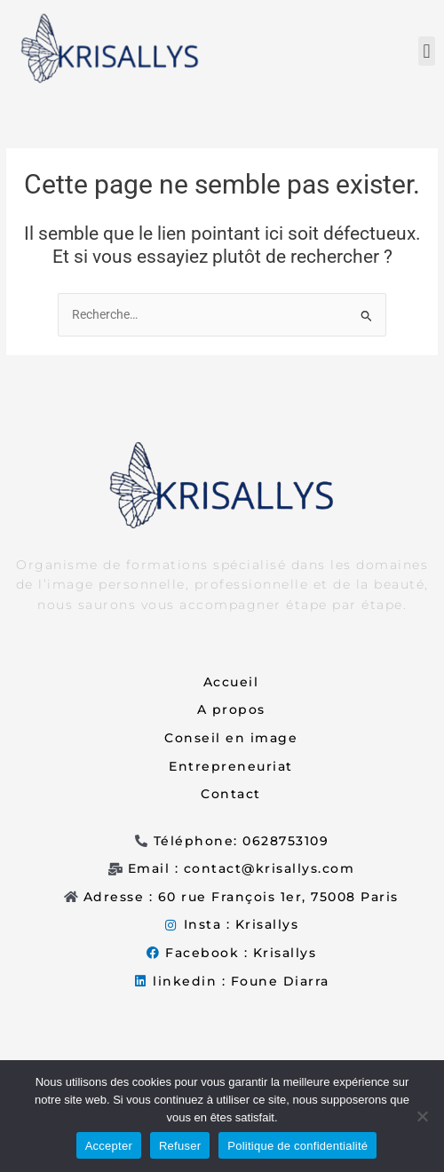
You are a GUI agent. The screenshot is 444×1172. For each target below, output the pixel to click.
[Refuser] (422, 1116)
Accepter (108, 1145)
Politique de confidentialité (297, 1145)
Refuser (180, 1145)
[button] (426, 51)
